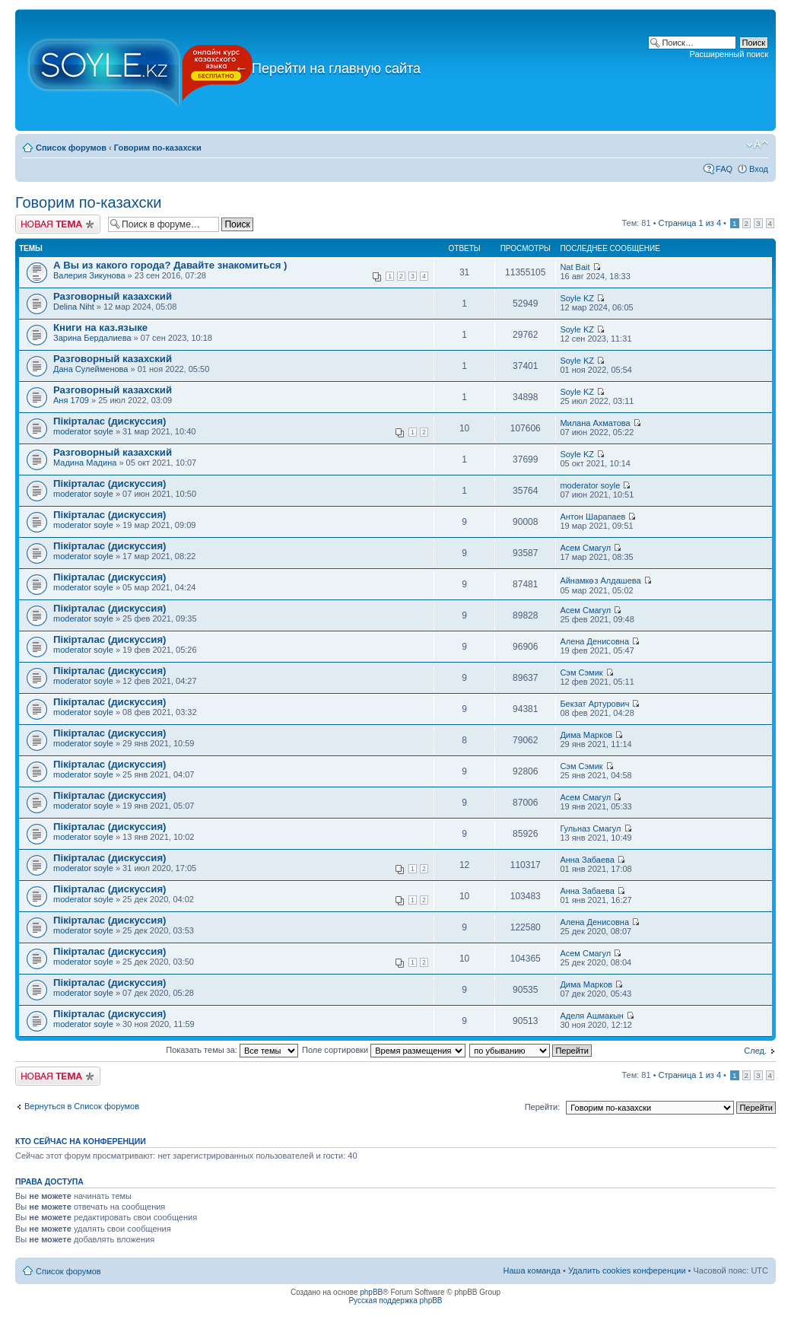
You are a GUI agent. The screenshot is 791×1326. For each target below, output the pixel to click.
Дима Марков (586, 734)
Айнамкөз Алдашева (600, 580)
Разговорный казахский (112, 296)
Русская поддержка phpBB (395, 1300)
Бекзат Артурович (594, 703)
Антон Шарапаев (592, 516)
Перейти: (543, 1106)
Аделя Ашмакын (592, 1015)
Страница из (690, 222)
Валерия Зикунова (89, 275)
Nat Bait (574, 267)
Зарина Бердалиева (92, 337)
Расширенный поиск (728, 54)
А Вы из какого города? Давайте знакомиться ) (170, 265)
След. (755, 1050)
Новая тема (57, 224)
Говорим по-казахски (158, 147)
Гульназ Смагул (590, 828)
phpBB (371, 1292)
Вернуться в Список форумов (81, 1106)
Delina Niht (73, 306)
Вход (758, 168)
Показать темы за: (232, 1049)
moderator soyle (83, 431)
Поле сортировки (383, 1049)
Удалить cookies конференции (627, 1270)
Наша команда (532, 1270)
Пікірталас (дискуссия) (109, 421)
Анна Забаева (587, 859)
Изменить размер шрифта (757, 144)
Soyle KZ (577, 298)
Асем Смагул (585, 547)
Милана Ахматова (595, 423)
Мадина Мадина (84, 462)
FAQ (724, 168)
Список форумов (71, 147)
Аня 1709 (71, 400)
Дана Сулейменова (90, 369)
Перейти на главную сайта (327, 68)
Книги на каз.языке (100, 327)
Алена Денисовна (594, 641)
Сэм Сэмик (581, 672)
